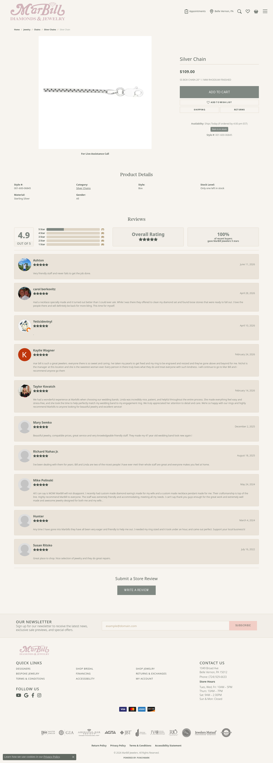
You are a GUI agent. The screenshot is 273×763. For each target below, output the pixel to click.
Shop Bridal (84, 668)
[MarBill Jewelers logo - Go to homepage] (37, 11)
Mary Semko (42, 422)
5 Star (42, 229)
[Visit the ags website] (89, 732)
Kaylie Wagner (44, 350)
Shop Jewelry (145, 668)
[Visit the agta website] (110, 732)
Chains (37, 29)
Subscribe (243, 625)
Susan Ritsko (42, 545)
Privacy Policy (118, 745)
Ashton (38, 260)
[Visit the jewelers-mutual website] (206, 732)
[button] (239, 11)
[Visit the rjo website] (173, 732)
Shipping (199, 109)
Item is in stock (219, 129)
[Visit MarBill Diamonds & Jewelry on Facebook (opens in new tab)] (32, 695)
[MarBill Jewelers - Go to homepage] (34, 650)
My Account (144, 678)
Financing (83, 673)
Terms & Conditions (30, 678)
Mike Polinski (43, 480)
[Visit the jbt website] (126, 732)
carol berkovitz (44, 289)
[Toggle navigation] (265, 11)
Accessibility (85, 678)
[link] (195, 11)
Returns (239, 109)
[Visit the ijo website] (48, 732)
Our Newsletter (34, 622)
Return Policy (99, 745)
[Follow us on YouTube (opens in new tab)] (18, 695)
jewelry (26, 29)
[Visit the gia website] (66, 732)
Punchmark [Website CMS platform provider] (143, 757)
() (102, 229)
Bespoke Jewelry (27, 673)
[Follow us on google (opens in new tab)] (26, 695)
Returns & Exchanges (151, 673)
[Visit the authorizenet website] (226, 732)
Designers (23, 668)
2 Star (42, 240)
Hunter (38, 516)
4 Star (42, 233)
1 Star (42, 244)
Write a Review (136, 590)
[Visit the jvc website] (157, 732)
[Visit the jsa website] (186, 732)
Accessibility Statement (168, 745)
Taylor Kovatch (44, 386)
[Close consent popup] (73, 757)
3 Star (42, 236)
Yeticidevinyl (42, 321)
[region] (95, 92)
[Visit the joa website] (141, 732)
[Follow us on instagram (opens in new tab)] (39, 695)
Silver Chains (50, 29)
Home (17, 29)
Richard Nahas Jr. (45, 451)
